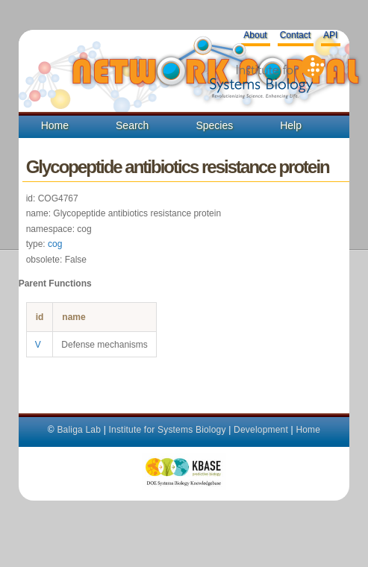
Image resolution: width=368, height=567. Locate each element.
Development (261, 430)
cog (55, 244)
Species (214, 125)
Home (55, 125)
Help (291, 125)
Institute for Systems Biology (166, 430)
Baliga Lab (79, 430)
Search (132, 125)
